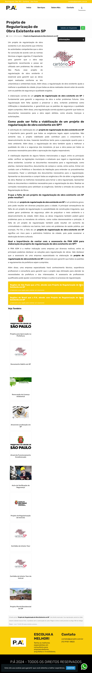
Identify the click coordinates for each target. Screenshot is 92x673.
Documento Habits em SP (21, 364)
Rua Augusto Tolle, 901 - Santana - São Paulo (21, 2)
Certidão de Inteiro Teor (20, 546)
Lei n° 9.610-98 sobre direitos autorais (25, 624)
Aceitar (70, 668)
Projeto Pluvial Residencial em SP (20, 608)
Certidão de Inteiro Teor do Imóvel (20, 577)
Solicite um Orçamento (69, 28)
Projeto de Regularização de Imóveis (21, 517)
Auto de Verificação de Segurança (21, 486)
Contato (70, 7)
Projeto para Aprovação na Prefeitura (20, 335)
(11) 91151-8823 (68, 642)
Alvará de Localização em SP (21, 426)
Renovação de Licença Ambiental (20, 395)
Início (28, 7)
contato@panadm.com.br (77, 2)
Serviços (41, 7)
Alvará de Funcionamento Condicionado (20, 456)
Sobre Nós (55, 7)
